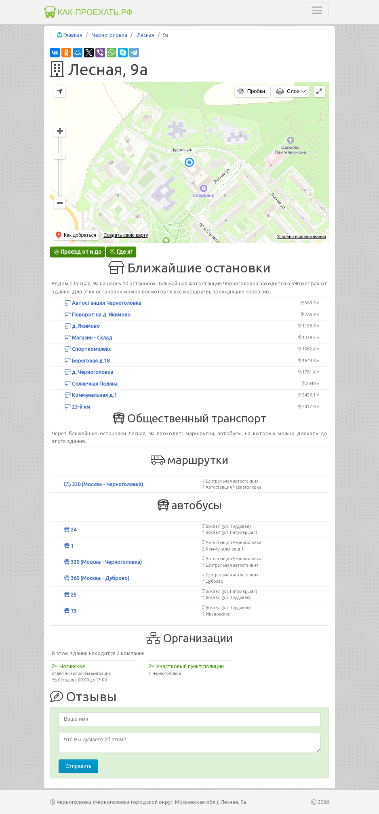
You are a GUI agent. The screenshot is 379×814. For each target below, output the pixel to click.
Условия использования (301, 236)
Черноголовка (109, 35)
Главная (72, 35)
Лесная (145, 35)
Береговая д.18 (86, 360)
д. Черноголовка (88, 372)
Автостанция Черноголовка (102, 303)
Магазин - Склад (88, 337)
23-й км (77, 406)
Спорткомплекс (87, 349)
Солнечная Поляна (91, 383)
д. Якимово (82, 326)
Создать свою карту (125, 235)
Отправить (78, 766)
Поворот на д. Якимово (97, 314)
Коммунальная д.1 (90, 395)
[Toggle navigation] (317, 10)
